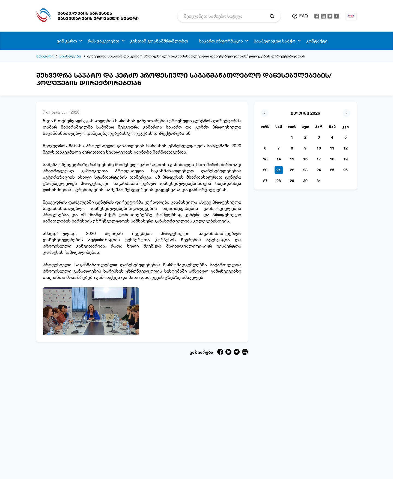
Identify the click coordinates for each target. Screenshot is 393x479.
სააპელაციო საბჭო (274, 41)
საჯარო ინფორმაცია (221, 41)
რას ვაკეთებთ (103, 41)
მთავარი (44, 56)
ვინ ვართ (67, 41)
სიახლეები (70, 56)
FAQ (303, 16)
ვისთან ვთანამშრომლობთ (159, 41)
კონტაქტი (316, 41)
